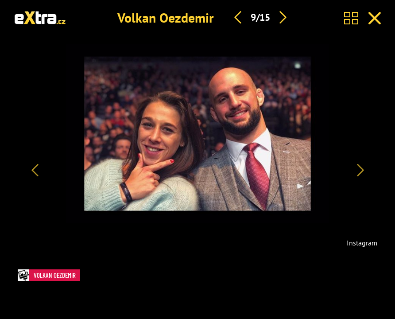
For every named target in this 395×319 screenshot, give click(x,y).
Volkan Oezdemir (165, 17)
